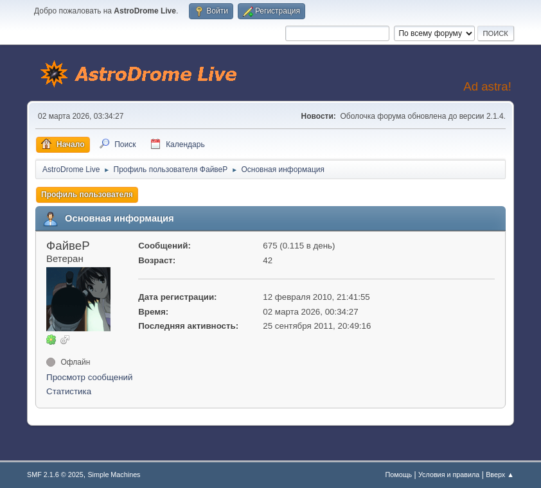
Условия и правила (448, 474)
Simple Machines (113, 474)
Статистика (68, 391)
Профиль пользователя (87, 194)
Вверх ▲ (500, 474)
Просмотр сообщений (89, 377)
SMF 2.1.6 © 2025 (55, 474)
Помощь (399, 474)
